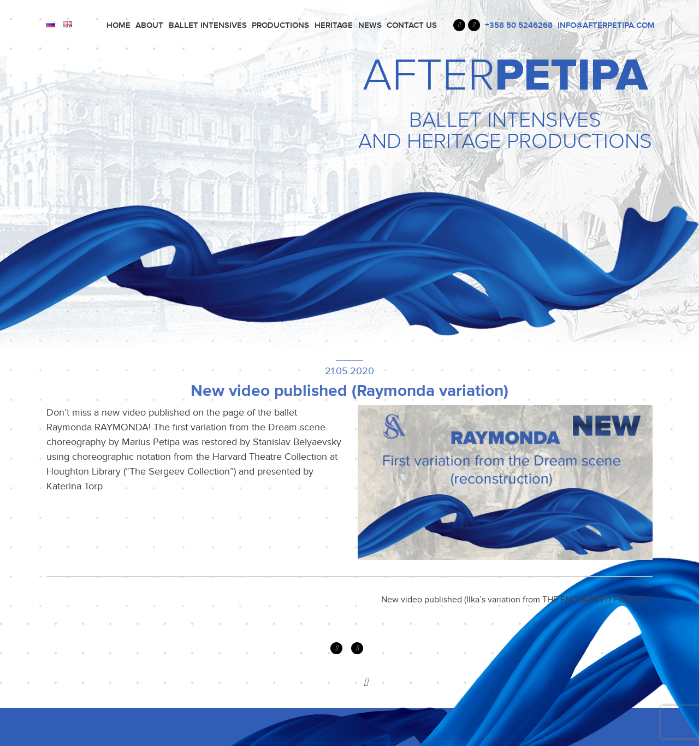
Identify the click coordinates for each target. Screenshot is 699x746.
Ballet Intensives (208, 25)
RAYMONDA (121, 427)
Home (118, 25)
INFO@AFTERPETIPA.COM (606, 25)
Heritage (334, 25)
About (149, 25)
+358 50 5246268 (519, 25)
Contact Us (412, 25)
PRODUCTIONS (280, 25)
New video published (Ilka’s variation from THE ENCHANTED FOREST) (517, 599)
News (370, 25)
